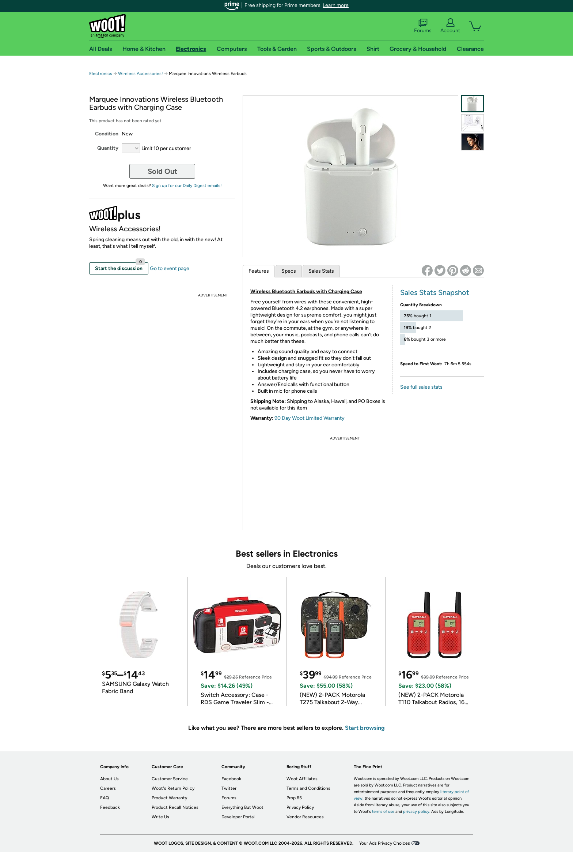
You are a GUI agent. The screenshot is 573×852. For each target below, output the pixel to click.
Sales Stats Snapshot (434, 292)
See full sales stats (421, 387)
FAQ (104, 797)
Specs (288, 271)
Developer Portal (238, 816)
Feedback (110, 807)
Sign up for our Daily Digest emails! (187, 185)
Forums (423, 26)
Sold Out (162, 171)
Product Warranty (169, 797)
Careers (108, 788)
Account (450, 26)
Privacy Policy (300, 807)
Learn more (336, 5)
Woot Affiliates (302, 778)
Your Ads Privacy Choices (384, 843)
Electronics (100, 73)
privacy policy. (416, 811)
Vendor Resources (305, 816)
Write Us (160, 816)
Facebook (231, 778)
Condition (106, 134)
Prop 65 (294, 797)
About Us (109, 778)
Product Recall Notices (175, 807)
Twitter (228, 788)
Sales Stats (321, 271)
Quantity (107, 148)
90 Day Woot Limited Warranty (309, 418)
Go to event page (169, 268)
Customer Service (170, 778)
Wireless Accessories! (140, 73)
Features (258, 271)
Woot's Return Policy (173, 788)
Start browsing (365, 727)
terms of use (383, 811)
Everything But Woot (242, 807)
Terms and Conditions (308, 788)
